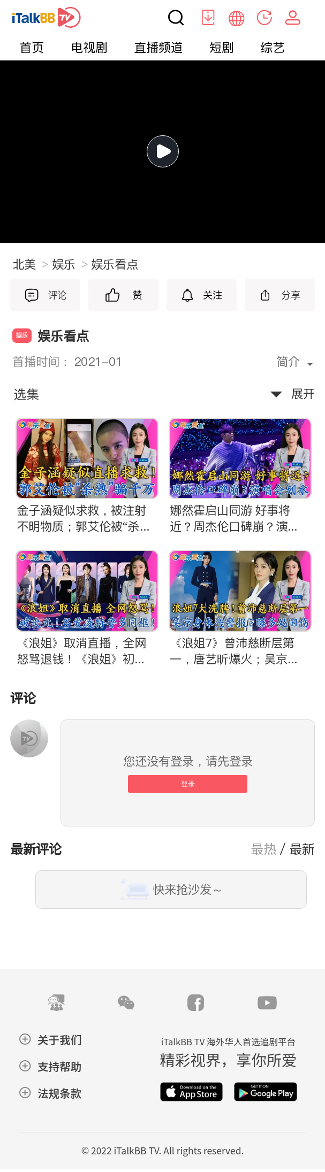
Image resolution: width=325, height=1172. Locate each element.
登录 (188, 784)
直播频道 (158, 47)
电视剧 (89, 47)
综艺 (272, 47)
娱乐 (70, 264)
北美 (30, 264)
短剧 (221, 47)
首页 (31, 47)
